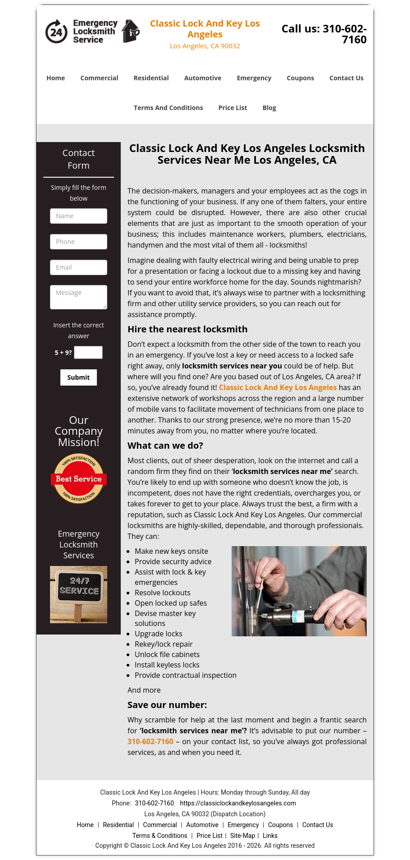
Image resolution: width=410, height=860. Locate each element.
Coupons (300, 78)
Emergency (254, 78)
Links (270, 835)
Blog (269, 107)
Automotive (203, 78)
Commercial (99, 78)
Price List (233, 107)
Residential (151, 78)
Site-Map (242, 835)
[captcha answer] (88, 352)
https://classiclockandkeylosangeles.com (238, 803)
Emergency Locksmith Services (79, 544)
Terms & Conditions (159, 835)
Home (55, 78)
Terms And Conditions (168, 107)
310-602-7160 (345, 33)
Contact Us (346, 78)
